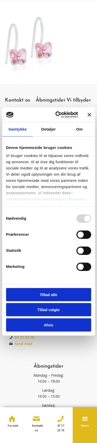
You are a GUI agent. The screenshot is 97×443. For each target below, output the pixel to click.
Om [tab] (79, 129)
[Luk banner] (89, 115)
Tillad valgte (48, 310)
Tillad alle (48, 294)
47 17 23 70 (24, 337)
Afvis (48, 325)
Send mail (23, 343)
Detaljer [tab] (48, 129)
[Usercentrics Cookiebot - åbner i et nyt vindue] (58, 114)
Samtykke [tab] (17, 129)
